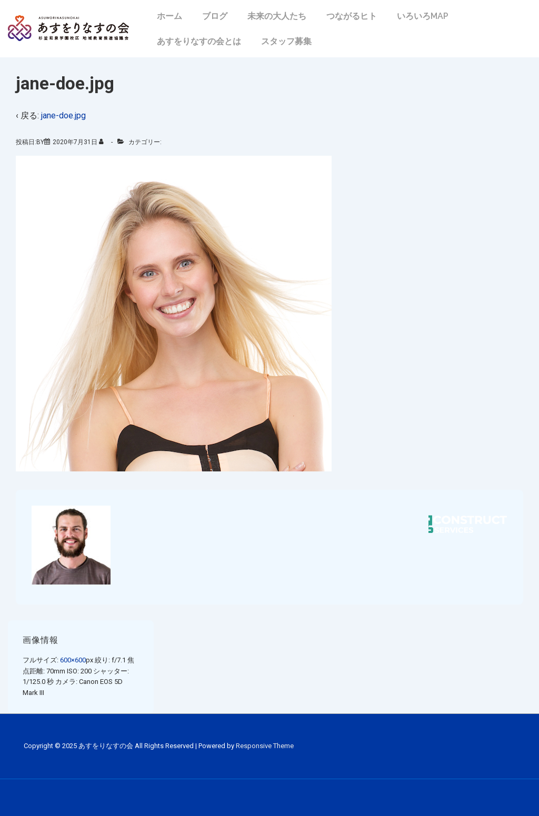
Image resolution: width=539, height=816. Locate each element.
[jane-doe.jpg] (75, 142)
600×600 (73, 660)
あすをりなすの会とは (199, 41)
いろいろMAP (422, 16)
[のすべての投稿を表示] (103, 142)
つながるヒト (351, 16)
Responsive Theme (265, 746)
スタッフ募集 (286, 41)
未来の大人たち (276, 16)
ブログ (214, 16)
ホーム (169, 16)
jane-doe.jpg (63, 115)
